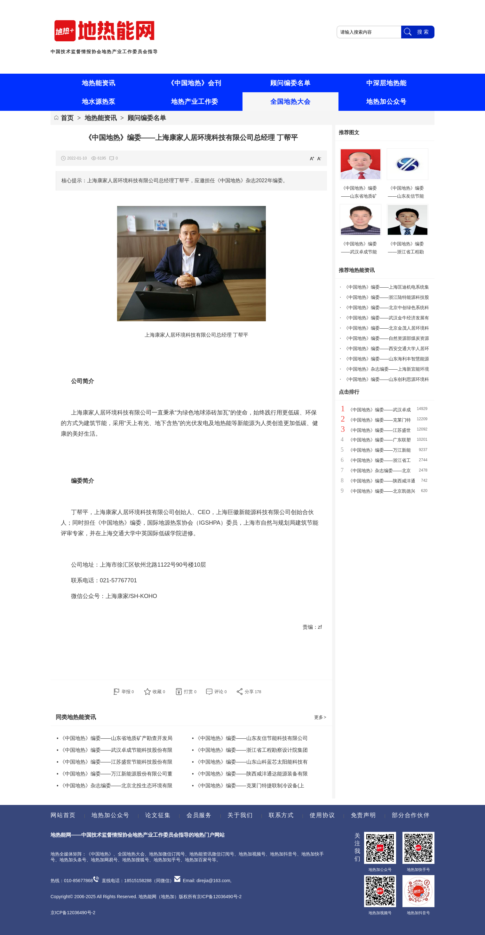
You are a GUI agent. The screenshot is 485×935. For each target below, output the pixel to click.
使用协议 (322, 815)
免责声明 (363, 815)
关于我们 (240, 815)
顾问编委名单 (147, 117)
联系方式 (281, 815)
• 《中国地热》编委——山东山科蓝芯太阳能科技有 (250, 762)
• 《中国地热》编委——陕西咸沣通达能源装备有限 (250, 773)
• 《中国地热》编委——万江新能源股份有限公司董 (114, 773)
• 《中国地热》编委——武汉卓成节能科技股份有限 (114, 750)
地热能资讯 (101, 117)
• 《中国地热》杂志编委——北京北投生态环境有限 (114, 785)
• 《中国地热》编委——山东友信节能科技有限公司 (250, 738)
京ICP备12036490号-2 (73, 912)
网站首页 (63, 815)
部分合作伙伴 (410, 815)
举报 (128, 691)
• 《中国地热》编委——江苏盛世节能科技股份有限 (114, 762)
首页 (67, 117)
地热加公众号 (110, 815)
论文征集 (158, 815)
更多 (320, 717)
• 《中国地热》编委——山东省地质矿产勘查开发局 (114, 738)
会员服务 (199, 815)
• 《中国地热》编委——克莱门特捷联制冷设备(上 (248, 785)
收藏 (159, 691)
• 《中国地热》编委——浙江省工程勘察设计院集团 (250, 750)
